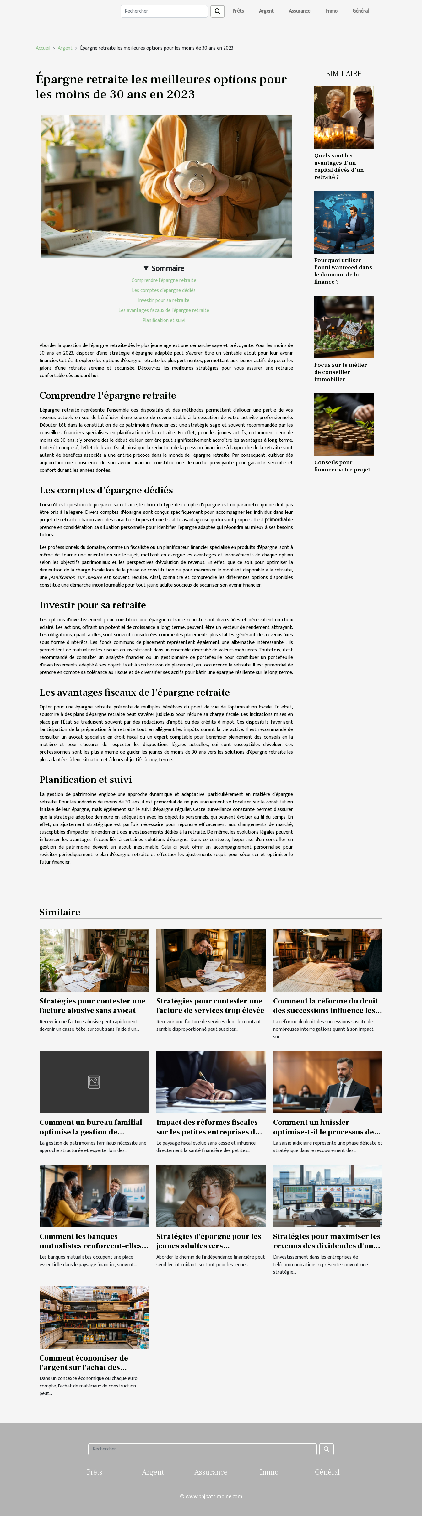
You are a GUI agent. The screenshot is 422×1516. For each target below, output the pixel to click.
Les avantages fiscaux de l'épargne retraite (163, 310)
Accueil (43, 48)
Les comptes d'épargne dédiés (164, 290)
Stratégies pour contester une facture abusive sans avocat (93, 1005)
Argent (266, 11)
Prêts (238, 11)
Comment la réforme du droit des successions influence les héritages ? (325, 1010)
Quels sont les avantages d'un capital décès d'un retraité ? (339, 166)
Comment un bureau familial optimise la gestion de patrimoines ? (91, 1132)
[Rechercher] (164, 11)
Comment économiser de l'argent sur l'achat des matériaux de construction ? (90, 1367)
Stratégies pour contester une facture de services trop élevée (210, 1005)
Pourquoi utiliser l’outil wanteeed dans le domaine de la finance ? (343, 271)
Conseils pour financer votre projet (342, 466)
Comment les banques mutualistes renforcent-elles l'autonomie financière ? (91, 1246)
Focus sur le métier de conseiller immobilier (340, 372)
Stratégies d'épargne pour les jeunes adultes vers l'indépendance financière (208, 1246)
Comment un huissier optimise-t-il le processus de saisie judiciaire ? (323, 1132)
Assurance (299, 11)
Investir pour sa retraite (163, 300)
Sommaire (168, 268)
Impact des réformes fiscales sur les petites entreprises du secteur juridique (208, 1132)
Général (361, 11)
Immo (331, 11)
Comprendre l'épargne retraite (164, 280)
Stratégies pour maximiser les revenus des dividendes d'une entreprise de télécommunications (327, 1251)
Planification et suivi (164, 320)
